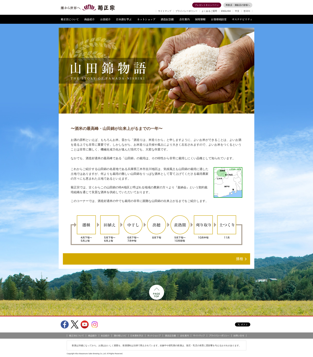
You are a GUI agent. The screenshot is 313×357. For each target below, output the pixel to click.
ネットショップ (146, 19)
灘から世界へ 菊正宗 (88, 7)
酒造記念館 (167, 19)
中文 (237, 11)
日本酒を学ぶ (124, 19)
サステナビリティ (242, 19)
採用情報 (200, 19)
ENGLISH (226, 11)
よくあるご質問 (209, 11)
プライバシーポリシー (186, 11)
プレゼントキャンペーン (207, 5)
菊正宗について (70, 19)
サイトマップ (164, 11)
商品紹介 (89, 19)
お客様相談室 (219, 19)
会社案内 (184, 19)
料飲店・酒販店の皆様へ (238, 5)
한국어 (247, 11)
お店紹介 (105, 19)
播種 (239, 259)
